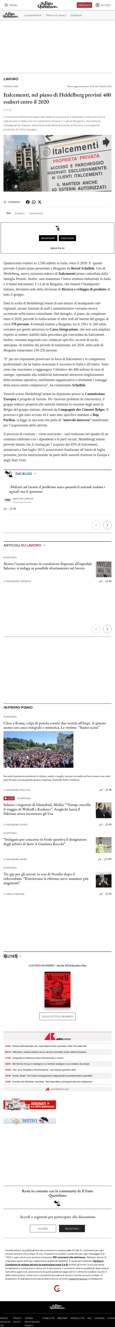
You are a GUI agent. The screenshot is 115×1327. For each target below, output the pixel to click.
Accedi (43, 1228)
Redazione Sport (15, 859)
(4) (108, 789)
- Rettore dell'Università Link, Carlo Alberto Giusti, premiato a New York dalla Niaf (46, 1046)
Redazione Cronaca (17, 581)
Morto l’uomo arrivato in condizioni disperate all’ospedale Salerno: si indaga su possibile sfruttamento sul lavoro (47, 566)
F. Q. (7, 110)
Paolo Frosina (13, 894)
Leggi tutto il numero (57, 1016)
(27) (108, 859)
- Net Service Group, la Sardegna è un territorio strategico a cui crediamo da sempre (47, 1064)
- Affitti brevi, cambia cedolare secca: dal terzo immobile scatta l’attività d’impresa (45, 1052)
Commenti (11, 202)
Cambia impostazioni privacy (32, 1322)
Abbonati (84, 5)
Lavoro (10, 79)
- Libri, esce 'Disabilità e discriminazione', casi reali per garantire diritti (40, 1070)
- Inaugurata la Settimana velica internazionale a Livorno (34, 1058)
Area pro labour (23, 498)
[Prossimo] (107, 525)
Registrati (72, 1228)
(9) (108, 894)
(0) (13, 508)
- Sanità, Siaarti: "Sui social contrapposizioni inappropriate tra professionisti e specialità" (49, 1076)
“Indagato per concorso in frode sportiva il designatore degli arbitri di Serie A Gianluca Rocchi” (45, 841)
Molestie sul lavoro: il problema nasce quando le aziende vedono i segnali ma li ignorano (57, 489)
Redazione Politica (16, 790)
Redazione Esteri (15, 824)
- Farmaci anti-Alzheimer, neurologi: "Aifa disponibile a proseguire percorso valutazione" (49, 1081)
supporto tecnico (78, 1278)
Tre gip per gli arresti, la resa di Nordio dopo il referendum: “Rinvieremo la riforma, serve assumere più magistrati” (45, 878)
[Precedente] (96, 525)
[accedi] (103, 5)
